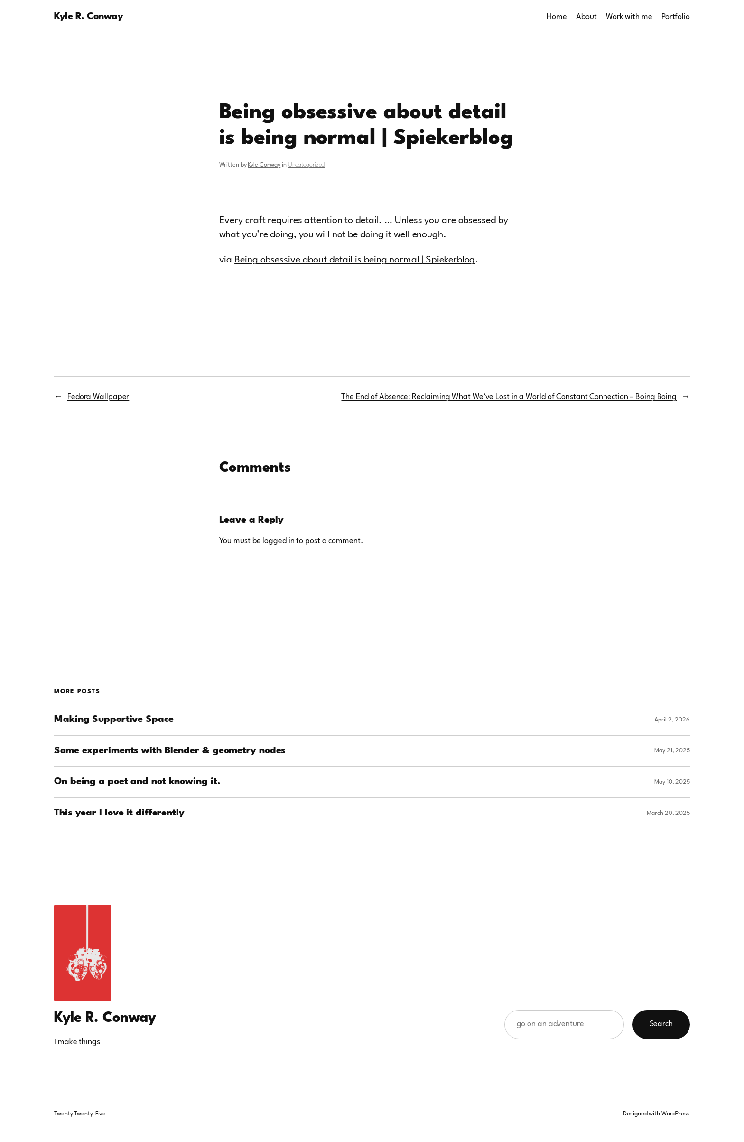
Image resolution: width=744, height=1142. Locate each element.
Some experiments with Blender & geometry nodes (170, 751)
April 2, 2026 (672, 720)
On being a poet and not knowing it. (137, 781)
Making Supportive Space (114, 719)
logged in (278, 541)
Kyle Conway (264, 165)
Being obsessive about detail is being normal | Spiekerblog (354, 260)
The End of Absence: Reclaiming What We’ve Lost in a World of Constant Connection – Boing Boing (509, 397)
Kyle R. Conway (88, 16)
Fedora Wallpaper (98, 397)
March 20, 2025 (668, 813)
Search (661, 1024)
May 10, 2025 (672, 782)
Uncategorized (306, 165)
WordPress (675, 1114)
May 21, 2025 (672, 751)
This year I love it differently (119, 813)
